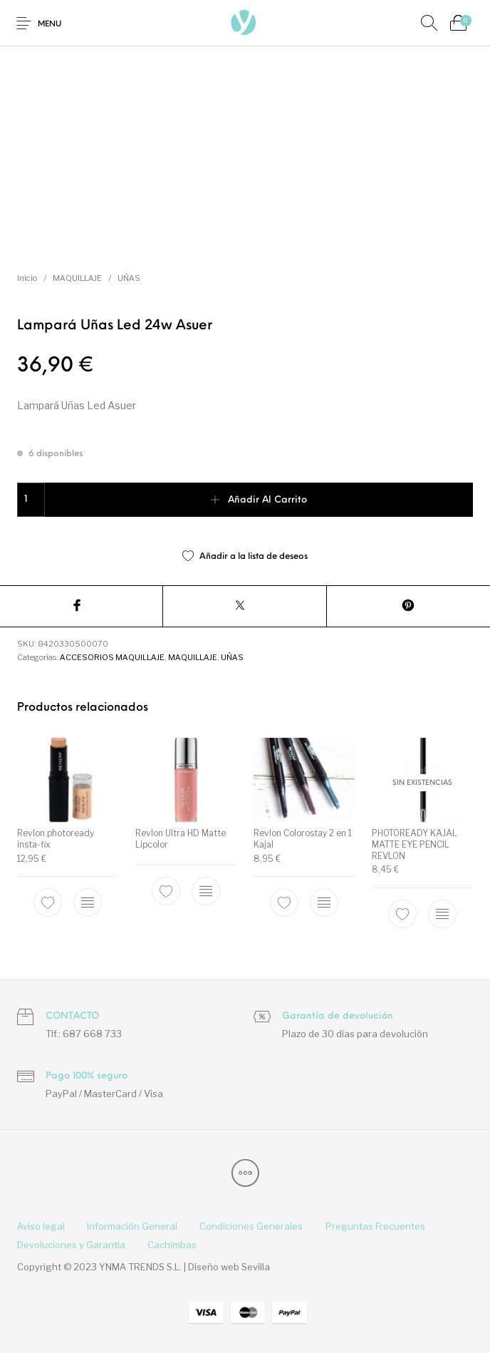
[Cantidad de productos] (31, 500)
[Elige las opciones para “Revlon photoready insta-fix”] (87, 903)
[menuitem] (40, 1227)
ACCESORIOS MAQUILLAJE (112, 657)
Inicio (27, 278)
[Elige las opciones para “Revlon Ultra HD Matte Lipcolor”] (206, 891)
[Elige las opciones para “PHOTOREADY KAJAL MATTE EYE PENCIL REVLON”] (442, 914)
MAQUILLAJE (77, 278)
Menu (49, 25)
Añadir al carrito (267, 500)
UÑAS (129, 278)
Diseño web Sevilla (229, 1266)
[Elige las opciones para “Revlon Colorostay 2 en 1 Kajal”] (324, 903)
